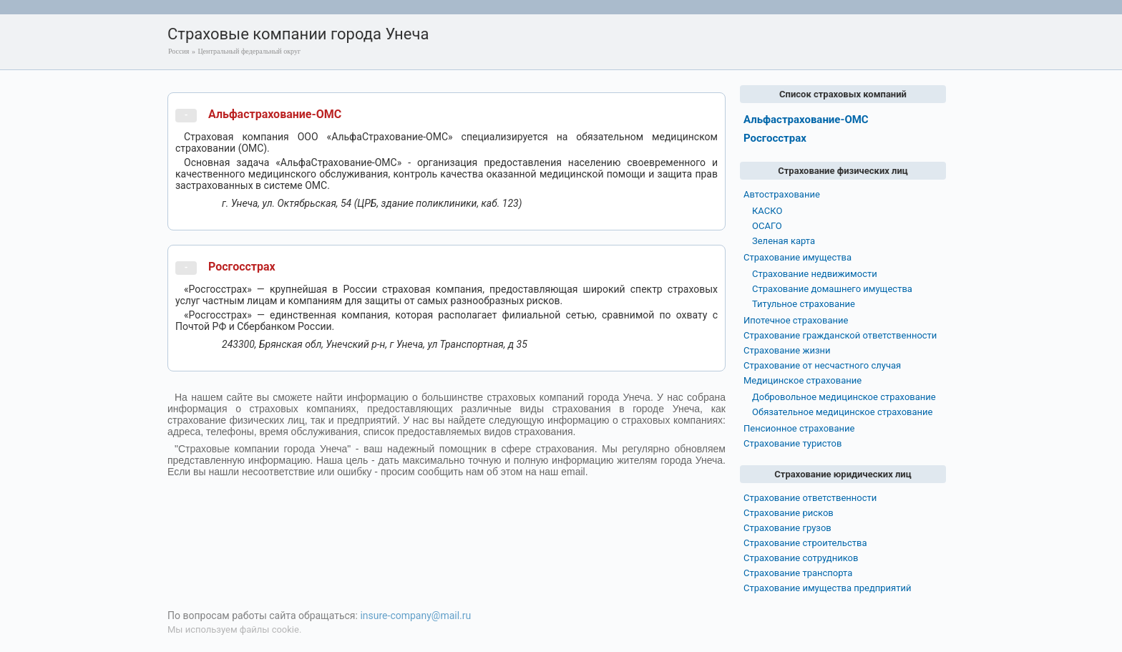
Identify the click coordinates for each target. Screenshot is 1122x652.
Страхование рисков (788, 512)
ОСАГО (767, 225)
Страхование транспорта (797, 573)
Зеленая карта (783, 240)
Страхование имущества (797, 257)
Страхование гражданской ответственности (840, 335)
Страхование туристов (792, 443)
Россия (178, 51)
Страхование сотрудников (800, 558)
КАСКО (767, 210)
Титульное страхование (803, 303)
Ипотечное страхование (795, 320)
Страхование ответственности (810, 497)
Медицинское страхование (802, 380)
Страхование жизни (787, 350)
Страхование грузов (787, 527)
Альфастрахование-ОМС (274, 114)
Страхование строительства (805, 542)
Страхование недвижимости (814, 273)
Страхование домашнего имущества (832, 288)
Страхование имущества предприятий (827, 588)
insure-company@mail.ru (415, 615)
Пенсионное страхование (798, 428)
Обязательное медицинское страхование (842, 412)
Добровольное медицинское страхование (844, 396)
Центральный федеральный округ (249, 51)
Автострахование (781, 194)
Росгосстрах (241, 266)
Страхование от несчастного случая (822, 365)
